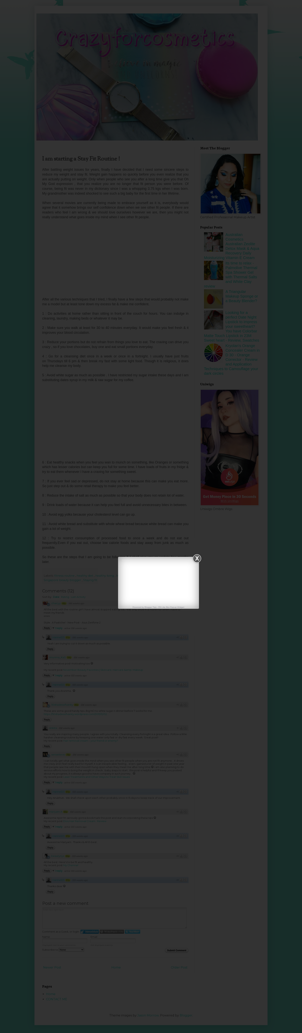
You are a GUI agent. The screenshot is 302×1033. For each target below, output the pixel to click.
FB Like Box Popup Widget (171, 607)
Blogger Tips (150, 607)
